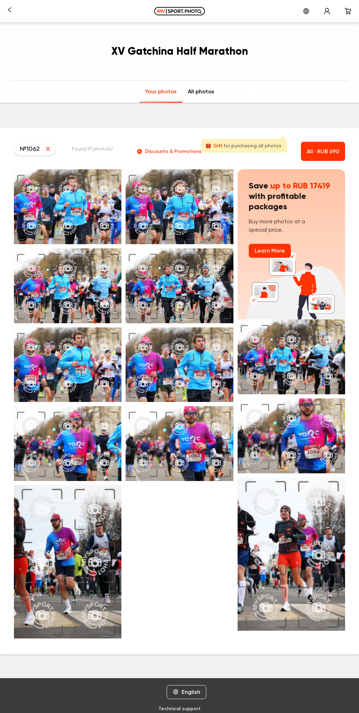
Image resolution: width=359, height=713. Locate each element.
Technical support (179, 709)
